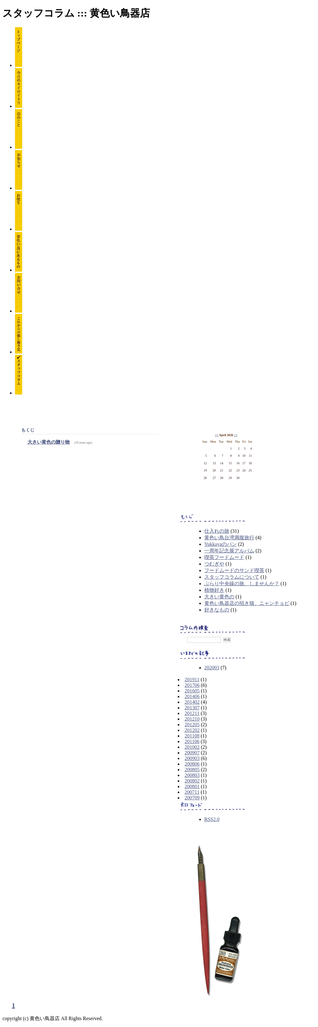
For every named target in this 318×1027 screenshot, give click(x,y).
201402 (192, 702)
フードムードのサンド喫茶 (234, 570)
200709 (192, 797)
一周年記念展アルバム (229, 550)
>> (235, 435)
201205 (192, 724)
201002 (192, 747)
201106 (192, 741)
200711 (192, 792)
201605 (192, 690)
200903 (192, 758)
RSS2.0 (211, 819)
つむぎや (214, 563)
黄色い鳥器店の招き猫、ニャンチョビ (246, 603)
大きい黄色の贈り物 (48, 442)
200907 (192, 752)
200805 (192, 769)
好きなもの (216, 609)
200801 (192, 786)
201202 (192, 730)
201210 (192, 719)
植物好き (214, 590)
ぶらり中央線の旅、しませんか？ (241, 583)
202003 (211, 667)
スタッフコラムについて (231, 577)
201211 (192, 713)
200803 (192, 775)
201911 (192, 679)
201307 (192, 707)
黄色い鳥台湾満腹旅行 (229, 537)
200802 (192, 780)
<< (216, 435)
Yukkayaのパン (220, 544)
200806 (192, 764)
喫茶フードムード (224, 557)
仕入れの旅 (216, 531)
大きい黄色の (219, 596)
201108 (192, 735)
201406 (192, 696)
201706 (192, 685)
